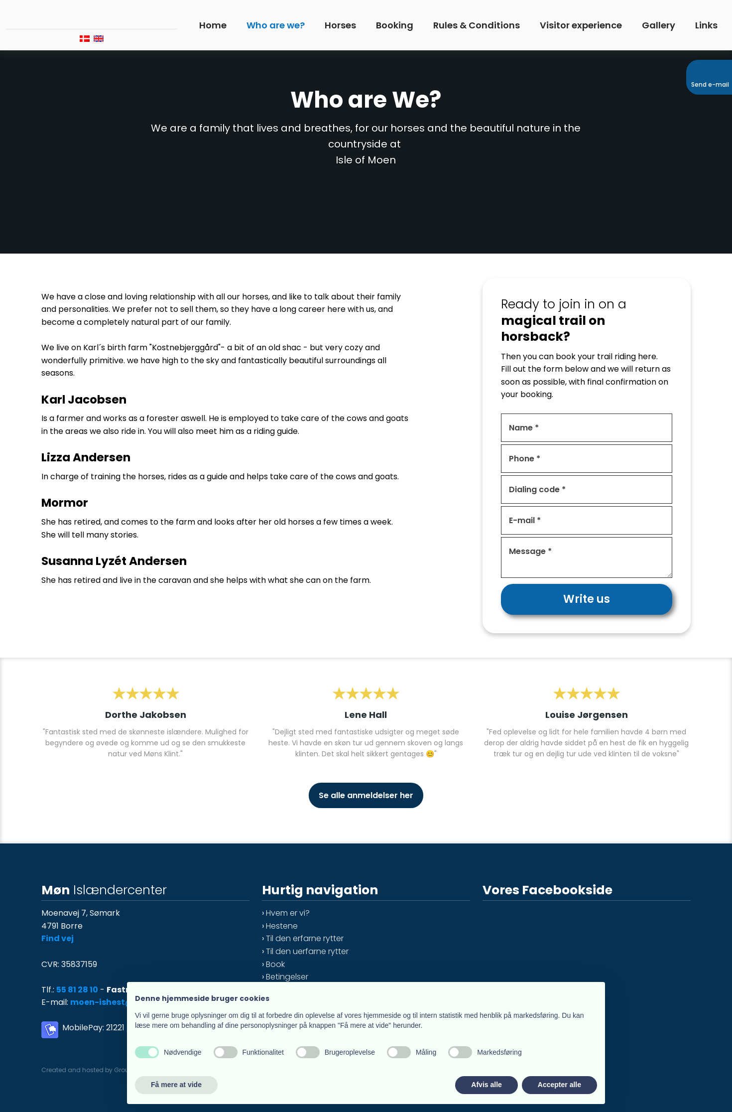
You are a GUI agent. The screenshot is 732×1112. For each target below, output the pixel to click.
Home (213, 25)
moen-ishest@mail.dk (118, 1002)
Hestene (282, 926)
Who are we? (275, 25)
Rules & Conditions (476, 25)
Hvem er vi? (288, 913)
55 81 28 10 (77, 989)
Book (275, 964)
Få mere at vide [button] (176, 1085)
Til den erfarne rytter (305, 938)
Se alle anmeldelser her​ (366, 795)
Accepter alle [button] (559, 1085)
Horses (340, 25)
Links (706, 25)
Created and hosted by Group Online (97, 1070)
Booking (394, 25)
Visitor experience (581, 25)
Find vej (57, 938)
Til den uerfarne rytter (307, 951)
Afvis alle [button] (486, 1085)
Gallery (658, 25)
